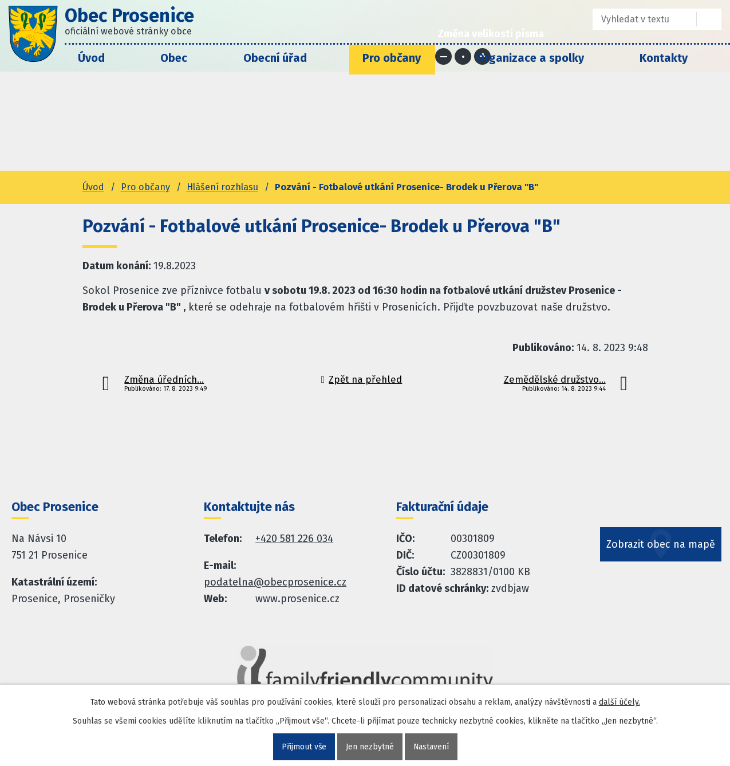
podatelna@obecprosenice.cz (275, 582)
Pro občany (391, 58)
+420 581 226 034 (294, 538)
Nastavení (431, 747)
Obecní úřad (275, 58)
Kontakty (664, 58)
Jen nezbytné (370, 747)
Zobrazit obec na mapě (661, 546)
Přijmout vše (303, 747)
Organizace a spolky (530, 58)
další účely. (619, 702)
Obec (173, 58)
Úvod (91, 58)
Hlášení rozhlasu (222, 187)
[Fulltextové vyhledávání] (636, 19)
